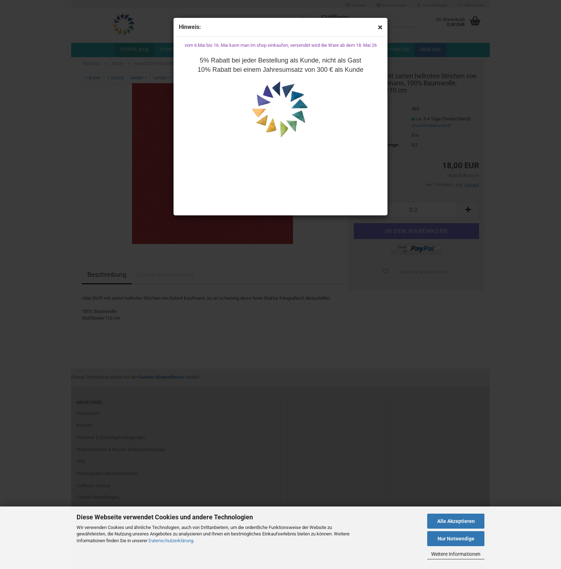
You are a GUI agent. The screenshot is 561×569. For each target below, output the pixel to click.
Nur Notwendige (456, 538)
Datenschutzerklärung (170, 540)
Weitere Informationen (455, 554)
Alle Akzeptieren (456, 521)
